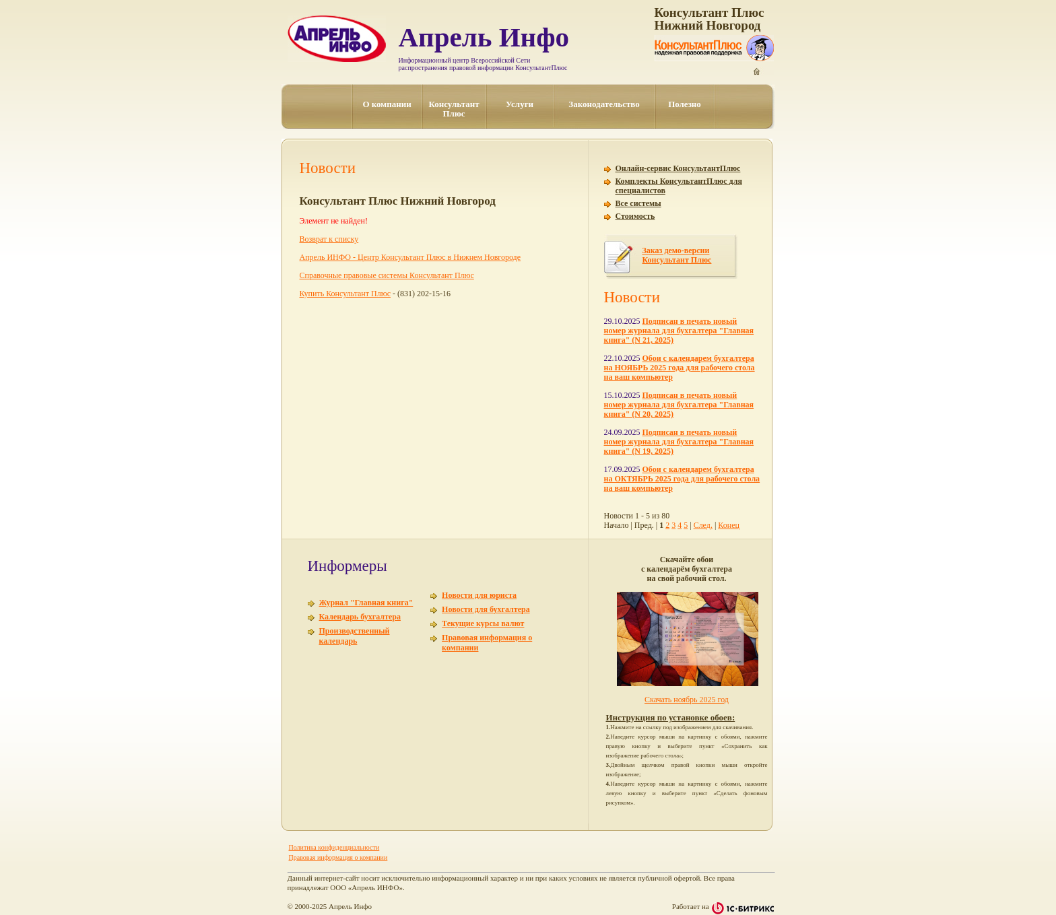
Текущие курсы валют (483, 623)
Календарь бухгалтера (360, 616)
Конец (728, 525)
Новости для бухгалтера (486, 609)
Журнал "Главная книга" (366, 602)
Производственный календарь (354, 636)
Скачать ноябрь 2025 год (687, 699)
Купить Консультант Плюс (345, 293)
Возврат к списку (329, 239)
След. (703, 525)
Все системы (638, 203)
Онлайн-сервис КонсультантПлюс (678, 168)
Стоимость (635, 216)
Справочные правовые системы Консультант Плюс (387, 275)
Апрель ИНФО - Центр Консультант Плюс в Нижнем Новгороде (410, 257)
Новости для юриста (479, 595)
